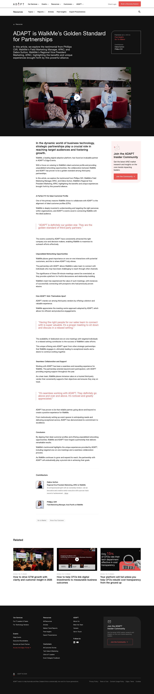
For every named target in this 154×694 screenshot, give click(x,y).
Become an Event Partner (21, 644)
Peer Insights (61, 12)
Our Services (32, 4)
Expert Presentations (77, 12)
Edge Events (17, 638)
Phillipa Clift (119, 49)
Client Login (112, 4)
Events (44, 4)
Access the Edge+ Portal (21, 648)
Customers (68, 4)
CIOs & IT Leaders (49, 655)
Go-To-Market (120, 39)
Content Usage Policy (117, 682)
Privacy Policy (93, 682)
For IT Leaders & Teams (20, 622)
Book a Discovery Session (129, 4)
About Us (76, 622)
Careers (75, 628)
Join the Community (124, 176)
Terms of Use (104, 682)
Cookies (138, 682)
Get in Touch (77, 632)
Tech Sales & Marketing (50, 651)
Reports (41, 12)
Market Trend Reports (50, 628)
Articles (51, 12)
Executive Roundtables (20, 641)
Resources (55, 4)
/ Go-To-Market (22, 574)
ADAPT (79, 4)
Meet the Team (78, 625)
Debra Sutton (119, 47)
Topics (30, 12)
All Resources (47, 622)
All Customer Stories (49, 648)
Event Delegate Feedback (51, 658)
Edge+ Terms (130, 682)
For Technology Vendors (21, 625)
